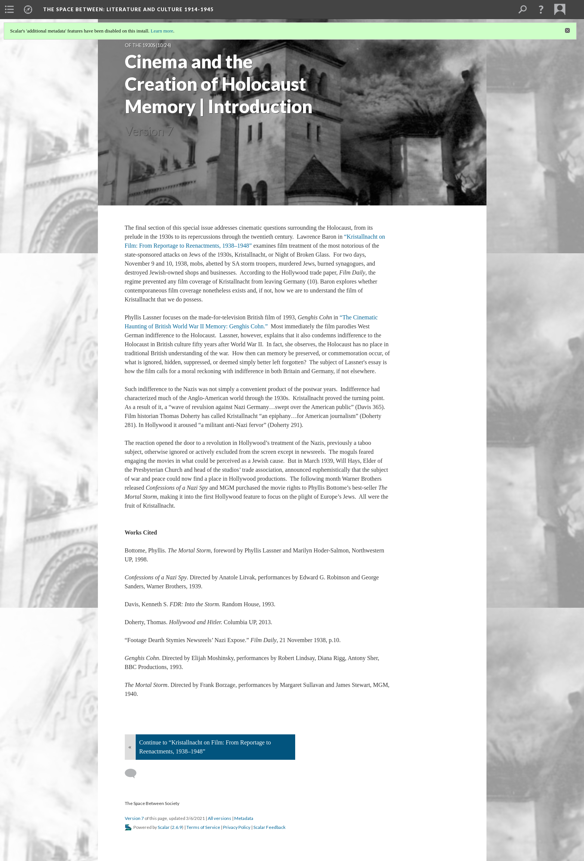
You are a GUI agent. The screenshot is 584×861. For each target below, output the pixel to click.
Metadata (243, 818)
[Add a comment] (134, 773)
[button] (541, 9)
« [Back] (130, 747)
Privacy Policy (236, 827)
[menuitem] (9, 9)
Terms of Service (203, 827)
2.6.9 (177, 827)
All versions (219, 818)
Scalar (164, 827)
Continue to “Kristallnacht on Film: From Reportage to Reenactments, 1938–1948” (205, 747)
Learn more (162, 31)
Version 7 (134, 818)
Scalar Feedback (269, 827)
